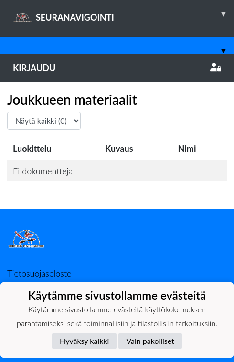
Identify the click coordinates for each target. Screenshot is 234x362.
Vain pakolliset (150, 340)
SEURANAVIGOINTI (123, 14)
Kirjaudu (117, 68)
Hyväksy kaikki (84, 340)
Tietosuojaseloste (39, 273)
